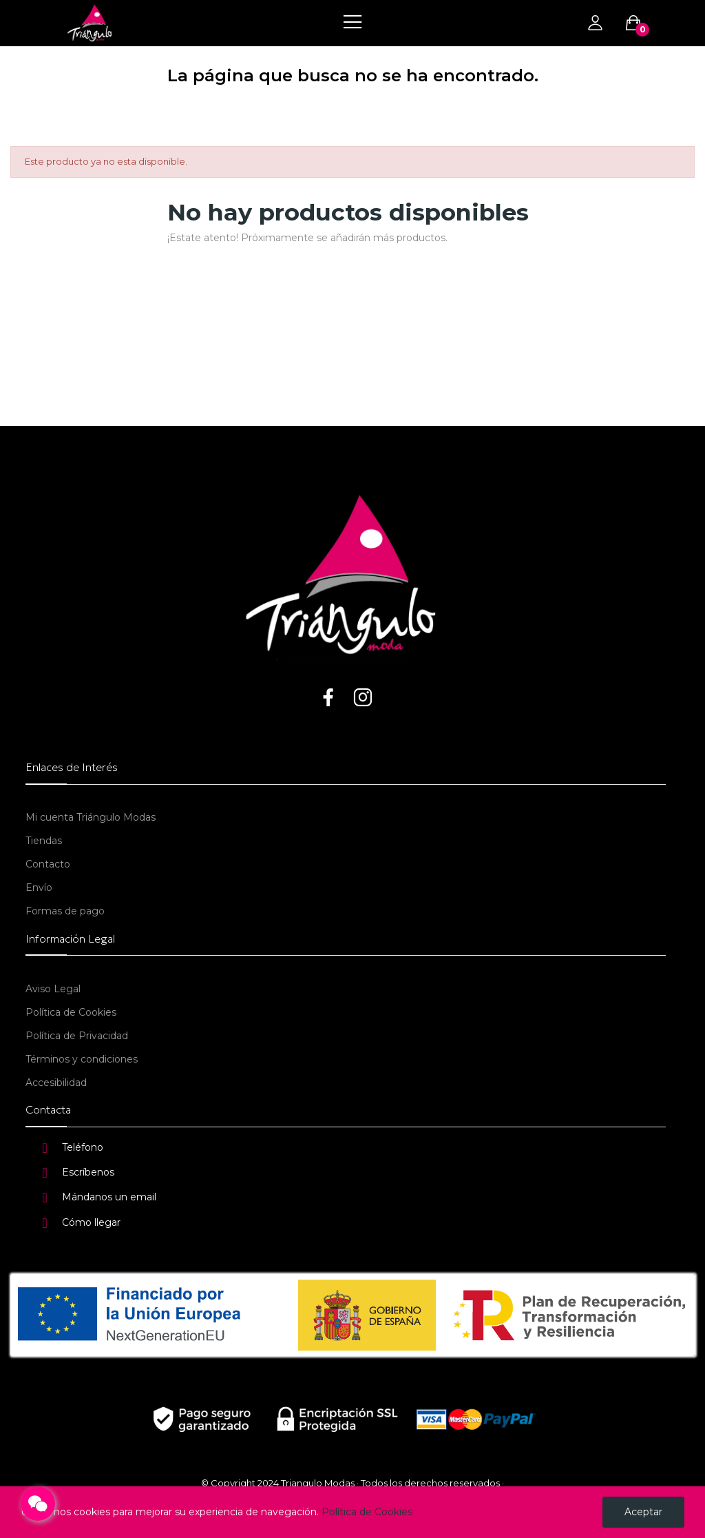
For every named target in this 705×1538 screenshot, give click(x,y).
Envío (38, 887)
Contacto (47, 864)
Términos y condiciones (81, 1059)
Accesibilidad (56, 1082)
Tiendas (43, 840)
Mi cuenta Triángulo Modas (90, 817)
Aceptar (643, 1512)
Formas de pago (65, 911)
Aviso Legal (53, 989)
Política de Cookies (70, 1012)
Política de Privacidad (76, 1035)
